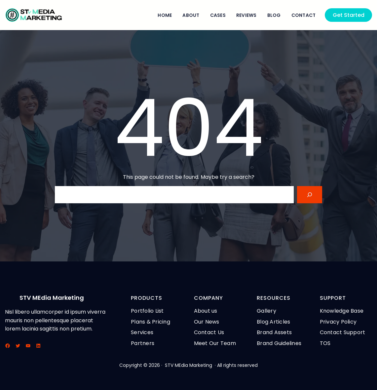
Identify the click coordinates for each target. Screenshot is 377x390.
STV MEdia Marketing (51, 297)
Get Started (348, 15)
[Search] (309, 194)
